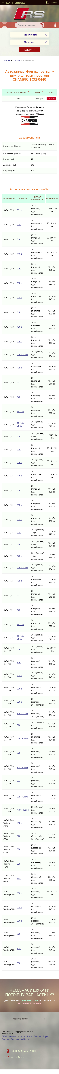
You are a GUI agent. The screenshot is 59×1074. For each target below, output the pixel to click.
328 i (19, 753)
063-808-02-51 (30, 1000)
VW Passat (25, 1039)
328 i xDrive (22, 767)
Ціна (37, 92)
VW (17, 1039)
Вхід (8, 2)
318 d (19, 675)
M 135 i (20, 411)
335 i (19, 782)
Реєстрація (20, 2)
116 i (19, 268)
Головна (6, 60)
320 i (19, 725)
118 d (19, 283)
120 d (19, 327)
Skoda (30, 1036)
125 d (19, 367)
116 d (19, 239)
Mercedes (13, 1036)
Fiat (13, 1039)
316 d (19, 649)
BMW (4, 1036)
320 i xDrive (22, 738)
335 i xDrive (22, 796)
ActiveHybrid (23, 810)
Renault (37, 1036)
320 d (19, 688)
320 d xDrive (22, 713)
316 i (19, 662)
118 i (19, 312)
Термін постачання (16, 92)
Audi (23, 1036)
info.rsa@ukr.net (18, 1057)
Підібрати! (29, 49)
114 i (19, 224)
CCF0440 (16, 60)
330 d (19, 963)
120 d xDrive (22, 354)
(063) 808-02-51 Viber (23, 1050)
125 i (19, 397)
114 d (19, 210)
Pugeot (46, 1036)
